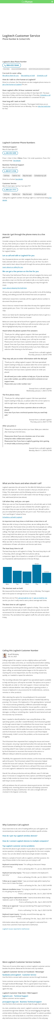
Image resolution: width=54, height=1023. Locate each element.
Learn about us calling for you (12, 267)
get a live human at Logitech (12, 84)
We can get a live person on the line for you (20, 271)
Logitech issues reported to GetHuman (15, 929)
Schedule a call (42, 76)
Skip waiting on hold (28, 76)
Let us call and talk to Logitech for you (18, 255)
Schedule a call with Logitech (12, 517)
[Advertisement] (27, 100)
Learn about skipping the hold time (14, 288)
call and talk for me (24, 598)
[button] (52, 1)
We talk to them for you (10, 76)
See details (17, 161)
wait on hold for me (40, 598)
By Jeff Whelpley (13, 654)
